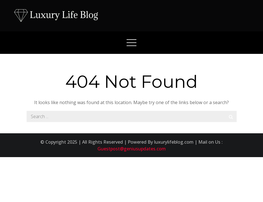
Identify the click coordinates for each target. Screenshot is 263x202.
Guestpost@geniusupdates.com (131, 149)
